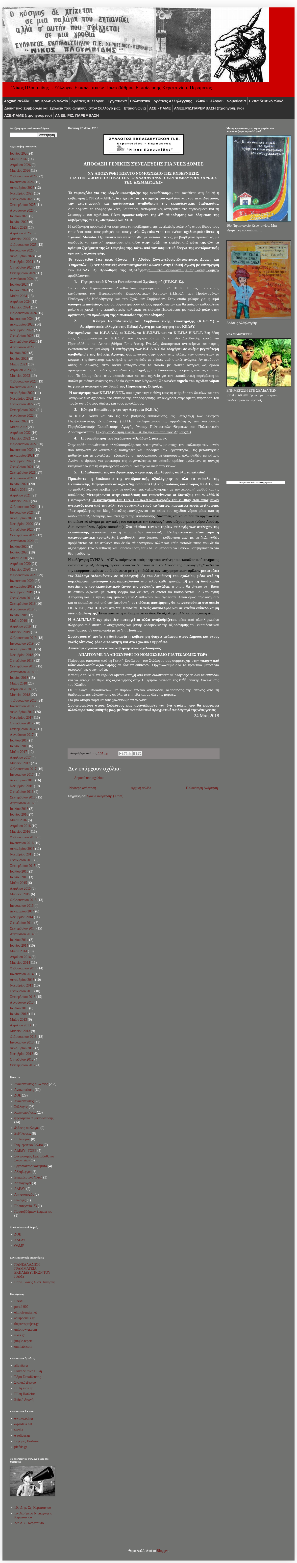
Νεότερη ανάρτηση (82, 788)
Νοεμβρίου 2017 (21, 717)
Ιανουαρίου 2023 (22, 387)
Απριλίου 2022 (20, 433)
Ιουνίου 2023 (19, 358)
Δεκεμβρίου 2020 (22, 518)
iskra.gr (19, 1335)
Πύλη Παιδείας (24, 1394)
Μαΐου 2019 (18, 621)
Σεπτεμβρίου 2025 (22, 205)
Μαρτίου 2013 (20, 1031)
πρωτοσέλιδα (248, 482)
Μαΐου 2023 (18, 364)
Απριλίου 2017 (20, 757)
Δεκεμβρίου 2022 (22, 393)
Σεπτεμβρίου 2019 (22, 603)
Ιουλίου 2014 (19, 940)
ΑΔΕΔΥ (19, 1189)
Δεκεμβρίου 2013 (22, 980)
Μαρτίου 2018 (20, 695)
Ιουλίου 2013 (19, 1008)
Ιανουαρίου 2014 (22, 974)
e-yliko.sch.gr (23, 1418)
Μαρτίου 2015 (20, 894)
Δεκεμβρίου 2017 (22, 712)
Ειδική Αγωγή (24, 1399)
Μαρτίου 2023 (20, 376)
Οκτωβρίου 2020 (21, 529)
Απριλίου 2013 (20, 1025)
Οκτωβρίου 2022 (21, 404)
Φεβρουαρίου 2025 (23, 245)
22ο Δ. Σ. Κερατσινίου (30, 1523)
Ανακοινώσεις (24, 1101)
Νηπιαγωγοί (22, 1183)
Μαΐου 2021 (18, 490)
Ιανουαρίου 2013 (22, 1042)
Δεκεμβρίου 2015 (22, 848)
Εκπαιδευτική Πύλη (28, 1371)
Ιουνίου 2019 (19, 615)
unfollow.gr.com (25, 1329)
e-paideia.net (23, 1424)
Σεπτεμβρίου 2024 (22, 273)
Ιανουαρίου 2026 (22, 182)
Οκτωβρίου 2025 (21, 199)
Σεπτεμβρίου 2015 (22, 866)
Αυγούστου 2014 (22, 934)
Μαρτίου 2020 (20, 569)
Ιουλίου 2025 (19, 216)
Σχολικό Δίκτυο (25, 1382)
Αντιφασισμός (24, 1194)
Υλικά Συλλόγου (209, 101)
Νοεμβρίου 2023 (21, 330)
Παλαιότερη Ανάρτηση (202, 788)
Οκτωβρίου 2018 (21, 660)
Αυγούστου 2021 (22, 478)
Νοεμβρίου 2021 (21, 461)
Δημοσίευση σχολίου (88, 778)
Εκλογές (20, 1200)
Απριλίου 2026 (20, 165)
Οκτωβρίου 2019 (21, 598)
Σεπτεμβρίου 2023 (22, 341)
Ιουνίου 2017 (19, 746)
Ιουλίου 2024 (19, 284)
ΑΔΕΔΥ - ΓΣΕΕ (25, 1150)
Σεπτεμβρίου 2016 (22, 797)
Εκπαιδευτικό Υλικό (266, 101)
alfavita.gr (21, 1365)
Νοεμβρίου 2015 (21, 854)
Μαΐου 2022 (18, 427)
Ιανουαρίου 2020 (22, 581)
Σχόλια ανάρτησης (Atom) (105, 796)
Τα (240, 482)
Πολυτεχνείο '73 (25, 1206)
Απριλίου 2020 (20, 564)
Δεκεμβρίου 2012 (22, 1048)
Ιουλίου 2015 (19, 871)
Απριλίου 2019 (20, 626)
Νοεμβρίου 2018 (21, 655)
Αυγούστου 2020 (22, 541)
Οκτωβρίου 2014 (21, 923)
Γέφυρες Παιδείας (26, 1441)
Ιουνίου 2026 (19, 153)
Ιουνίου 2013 (19, 1014)
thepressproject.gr (26, 1324)
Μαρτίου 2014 (20, 962)
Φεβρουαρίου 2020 (23, 575)
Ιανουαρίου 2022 (22, 450)
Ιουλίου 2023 (19, 353)
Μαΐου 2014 (18, 951)
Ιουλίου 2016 (19, 809)
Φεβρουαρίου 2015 (23, 900)
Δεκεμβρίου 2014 (22, 911)
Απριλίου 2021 (20, 495)
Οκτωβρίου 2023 (21, 336)
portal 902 (21, 1307)
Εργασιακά (117, 101)
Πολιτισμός (22, 1139)
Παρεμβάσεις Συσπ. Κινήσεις (34, 1282)
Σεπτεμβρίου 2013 (22, 997)
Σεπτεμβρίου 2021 (22, 472)
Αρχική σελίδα (16, 101)
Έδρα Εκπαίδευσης (27, 1377)
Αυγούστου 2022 (22, 415)
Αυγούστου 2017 (22, 735)
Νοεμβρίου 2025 (21, 193)
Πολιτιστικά (140, 101)
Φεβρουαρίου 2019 (23, 638)
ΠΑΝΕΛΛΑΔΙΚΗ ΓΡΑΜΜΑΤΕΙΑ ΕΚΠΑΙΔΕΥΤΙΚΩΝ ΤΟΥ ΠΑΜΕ (32, 1270)
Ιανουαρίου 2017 (22, 774)
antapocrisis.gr (24, 1318)
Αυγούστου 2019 (22, 609)
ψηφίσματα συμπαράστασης (33, 1118)
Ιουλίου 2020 (19, 546)
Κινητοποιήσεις (25, 1112)
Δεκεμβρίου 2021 (22, 455)
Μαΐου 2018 (18, 683)
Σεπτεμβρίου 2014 (22, 928)
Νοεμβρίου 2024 (21, 262)
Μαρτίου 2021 (20, 501)
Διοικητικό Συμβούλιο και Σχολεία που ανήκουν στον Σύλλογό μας (62, 108)
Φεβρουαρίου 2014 (23, 968)
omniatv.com (23, 1346)
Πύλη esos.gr (23, 1388)
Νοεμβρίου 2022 (21, 398)
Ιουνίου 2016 (19, 814)
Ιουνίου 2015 (19, 877)
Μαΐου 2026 (18, 159)
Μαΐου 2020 (18, 558)
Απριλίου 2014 (20, 957)
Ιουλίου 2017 (19, 740)
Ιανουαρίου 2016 (22, 843)
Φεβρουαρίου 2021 (23, 507)
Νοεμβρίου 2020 (21, 524)
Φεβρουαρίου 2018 (23, 700)
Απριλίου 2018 (20, 689)
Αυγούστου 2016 (22, 803)
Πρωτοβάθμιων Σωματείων (33, 1211)
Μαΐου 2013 (18, 1019)
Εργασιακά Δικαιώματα (30, 1166)
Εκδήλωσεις (22, 1133)
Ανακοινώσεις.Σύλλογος (31, 1084)
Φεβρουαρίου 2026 (23, 176)
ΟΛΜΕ (19, 1246)
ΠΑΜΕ (19, 1301)
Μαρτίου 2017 (20, 763)
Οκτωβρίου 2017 (21, 723)
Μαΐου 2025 (18, 227)
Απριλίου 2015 (20, 888)
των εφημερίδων (263, 482)
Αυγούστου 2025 (22, 210)
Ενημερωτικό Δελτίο (50, 101)
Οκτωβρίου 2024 (21, 267)
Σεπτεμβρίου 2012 (22, 1065)
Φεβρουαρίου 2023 (23, 381)
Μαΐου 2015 (18, 883)
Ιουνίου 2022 (19, 421)
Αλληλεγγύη (23, 1172)
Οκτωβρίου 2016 (21, 792)
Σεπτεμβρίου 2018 (22, 666)
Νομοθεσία (236, 101)
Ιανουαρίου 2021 (22, 512)
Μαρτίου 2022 (20, 438)
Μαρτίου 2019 (20, 632)
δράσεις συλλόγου (27, 1128)
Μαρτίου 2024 (20, 307)
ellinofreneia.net (25, 1312)
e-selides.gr (22, 1435)
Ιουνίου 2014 (19, 945)
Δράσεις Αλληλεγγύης (172, 101)
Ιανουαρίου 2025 (22, 250)
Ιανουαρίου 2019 (22, 643)
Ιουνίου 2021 (19, 484)
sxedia (18, 1430)
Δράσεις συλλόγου (87, 101)
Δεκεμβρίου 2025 (22, 188)
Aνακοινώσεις (24, 1090)
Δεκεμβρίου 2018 (22, 649)
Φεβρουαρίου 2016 (23, 837)
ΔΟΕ (17, 1095)
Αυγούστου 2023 (22, 347)
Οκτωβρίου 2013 (21, 991)
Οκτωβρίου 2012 (21, 1059)
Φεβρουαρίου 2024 (23, 313)
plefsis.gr (20, 1447)
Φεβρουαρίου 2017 (23, 769)
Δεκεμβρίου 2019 (22, 586)
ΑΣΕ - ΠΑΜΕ (160, 108)
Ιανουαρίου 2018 (22, 706)
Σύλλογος (21, 1107)
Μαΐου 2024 (18, 296)
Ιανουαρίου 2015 (22, 905)
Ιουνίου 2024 (19, 290)
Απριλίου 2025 (20, 233)
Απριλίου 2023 (20, 370)
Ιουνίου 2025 (19, 222)
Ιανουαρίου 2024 (22, 319)
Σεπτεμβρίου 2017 (22, 729)
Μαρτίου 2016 (20, 831)
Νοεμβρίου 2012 (21, 1054)
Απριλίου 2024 (20, 301)
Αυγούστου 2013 (22, 1002)
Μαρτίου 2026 (20, 170)
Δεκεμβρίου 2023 (22, 324)
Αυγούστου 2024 (22, 279)
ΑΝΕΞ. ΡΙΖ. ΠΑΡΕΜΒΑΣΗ (77, 115)
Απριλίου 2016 (20, 826)
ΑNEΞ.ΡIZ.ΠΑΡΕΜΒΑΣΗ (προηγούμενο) (209, 108)
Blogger (162, 1551)
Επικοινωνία (135, 108)
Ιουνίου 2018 (19, 678)
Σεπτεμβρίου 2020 (22, 535)
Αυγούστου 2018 (22, 672)
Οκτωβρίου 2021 (21, 467)
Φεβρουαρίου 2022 (23, 444)
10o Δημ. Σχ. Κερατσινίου (32, 1507)
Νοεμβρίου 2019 (21, 592)
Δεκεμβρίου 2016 (22, 780)
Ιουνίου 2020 (19, 552)
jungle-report (23, 1341)
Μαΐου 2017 (18, 752)
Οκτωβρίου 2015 (21, 860)
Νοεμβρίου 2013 (21, 985)
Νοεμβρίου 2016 (21, 786)
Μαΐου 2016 (18, 820)
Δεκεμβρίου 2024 (22, 256)
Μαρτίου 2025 (20, 239)
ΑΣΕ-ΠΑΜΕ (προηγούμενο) (28, 115)
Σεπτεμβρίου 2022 (22, 410)
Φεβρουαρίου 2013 (23, 1037)
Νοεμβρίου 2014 (21, 917)
